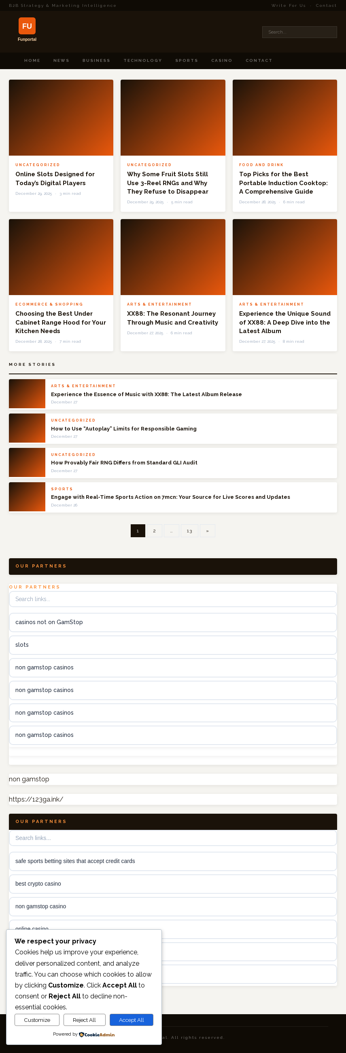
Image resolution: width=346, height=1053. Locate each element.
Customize (37, 1020)
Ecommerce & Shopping (49, 304)
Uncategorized (37, 165)
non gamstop (29, 779)
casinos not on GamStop (49, 622)
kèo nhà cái (30, 951)
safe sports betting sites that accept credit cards (75, 861)
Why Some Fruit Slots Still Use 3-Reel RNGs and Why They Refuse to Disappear (167, 183)
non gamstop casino (40, 906)
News (61, 60)
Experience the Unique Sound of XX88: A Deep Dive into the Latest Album (285, 322)
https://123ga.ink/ (36, 799)
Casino (222, 60)
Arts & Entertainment (159, 304)
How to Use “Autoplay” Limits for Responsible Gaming (124, 429)
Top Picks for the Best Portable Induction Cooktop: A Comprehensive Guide (283, 183)
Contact (326, 5)
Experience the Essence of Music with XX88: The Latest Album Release (146, 394)
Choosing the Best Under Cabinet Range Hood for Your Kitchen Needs (60, 322)
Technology (142, 60)
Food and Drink (261, 165)
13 (189, 531)
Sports (186, 60)
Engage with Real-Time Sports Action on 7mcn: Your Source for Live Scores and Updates (170, 497)
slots (22, 645)
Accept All (131, 1020)
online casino (32, 929)
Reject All (84, 1020)
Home (32, 60)
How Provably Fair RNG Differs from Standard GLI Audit (124, 463)
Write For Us (289, 5)
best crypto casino (38, 883)
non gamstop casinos (44, 667)
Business (96, 60)
